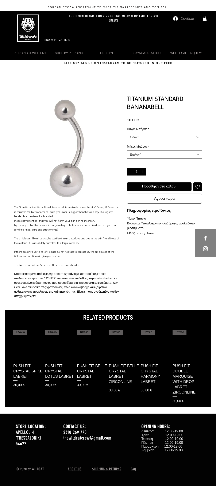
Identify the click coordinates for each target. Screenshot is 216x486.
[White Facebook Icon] (205, 238)
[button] (204, 18)
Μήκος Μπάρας (138, 146)
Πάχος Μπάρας (138, 129)
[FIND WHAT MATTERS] (62, 40)
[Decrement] (130, 171)
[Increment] (143, 171)
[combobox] (164, 137)
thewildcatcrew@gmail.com (87, 438)
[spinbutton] (136, 171)
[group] (108, 367)
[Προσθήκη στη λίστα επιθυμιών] (197, 186)
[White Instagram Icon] (205, 249)
